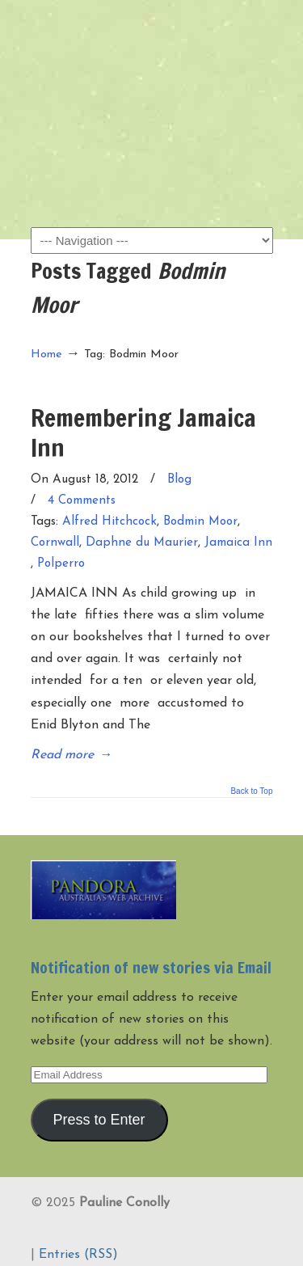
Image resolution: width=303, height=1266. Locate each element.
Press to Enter (99, 1120)
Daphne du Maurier (142, 543)
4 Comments (82, 501)
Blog (179, 480)
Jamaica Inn (238, 543)
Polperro (61, 564)
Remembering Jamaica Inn (143, 432)
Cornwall (55, 543)
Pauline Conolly (152, 41)
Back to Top (251, 791)
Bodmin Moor (200, 522)
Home (46, 354)
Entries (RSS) (78, 1254)
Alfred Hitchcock (109, 522)
